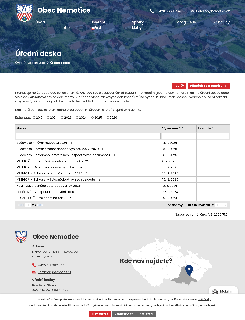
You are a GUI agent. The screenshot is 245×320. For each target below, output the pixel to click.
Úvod (18, 63)
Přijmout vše (100, 313)
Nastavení (146, 313)
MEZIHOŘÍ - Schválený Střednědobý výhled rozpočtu (59, 179)
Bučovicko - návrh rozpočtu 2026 (45, 143)
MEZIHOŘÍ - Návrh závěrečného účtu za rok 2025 (56, 161)
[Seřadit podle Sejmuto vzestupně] (213, 127)
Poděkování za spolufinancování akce (45, 192)
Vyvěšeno (171, 128)
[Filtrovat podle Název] (88, 136)
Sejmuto (204, 128)
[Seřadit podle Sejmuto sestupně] (213, 129)
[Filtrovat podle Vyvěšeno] (179, 136)
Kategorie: (23, 117)
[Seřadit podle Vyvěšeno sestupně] (182, 129)
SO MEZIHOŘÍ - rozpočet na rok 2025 (47, 198)
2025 (98, 117)
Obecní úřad (36, 63)
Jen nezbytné (124, 313)
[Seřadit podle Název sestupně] (30, 129)
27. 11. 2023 (170, 192)
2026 (113, 117)
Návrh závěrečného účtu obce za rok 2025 (52, 185)
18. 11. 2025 (169, 143)
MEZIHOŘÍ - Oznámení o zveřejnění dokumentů (55, 167)
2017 (39, 117)
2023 (68, 117)
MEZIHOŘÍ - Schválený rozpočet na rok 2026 (53, 173)
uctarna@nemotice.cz (213, 11)
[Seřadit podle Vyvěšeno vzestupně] (182, 127)
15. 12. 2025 (170, 167)
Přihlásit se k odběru (209, 86)
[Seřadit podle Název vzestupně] (30, 127)
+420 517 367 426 (170, 11)
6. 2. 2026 (169, 161)
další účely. (204, 299)
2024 (83, 117)
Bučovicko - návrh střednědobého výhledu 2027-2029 (61, 149)
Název (22, 128)
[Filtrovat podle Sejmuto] (213, 136)
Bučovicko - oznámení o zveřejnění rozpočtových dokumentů (66, 155)
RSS (179, 86)
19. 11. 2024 (169, 198)
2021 (53, 117)
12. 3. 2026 (169, 185)
